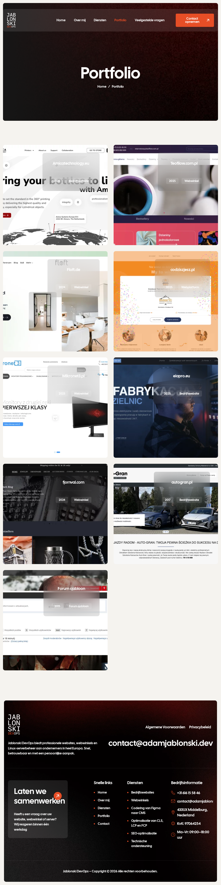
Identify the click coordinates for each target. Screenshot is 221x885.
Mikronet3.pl (73, 376)
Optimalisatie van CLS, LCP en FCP (147, 823)
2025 (172, 181)
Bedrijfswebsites (142, 792)
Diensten (100, 20)
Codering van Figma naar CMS (145, 810)
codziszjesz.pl (183, 269)
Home (61, 20)
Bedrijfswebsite (79, 181)
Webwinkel (192, 181)
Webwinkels (140, 800)
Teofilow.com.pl (184, 163)
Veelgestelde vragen (149, 20)
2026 (56, 181)
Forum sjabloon (71, 588)
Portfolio (120, 20)
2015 (57, 606)
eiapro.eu (181, 376)
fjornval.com (73, 482)
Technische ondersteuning (141, 843)
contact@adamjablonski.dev (160, 743)
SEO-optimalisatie (144, 833)
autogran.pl (182, 482)
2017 (168, 500)
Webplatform (190, 287)
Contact (103, 824)
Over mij (80, 20)
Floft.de (73, 269)
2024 (62, 287)
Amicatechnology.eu (71, 163)
